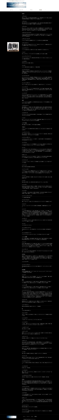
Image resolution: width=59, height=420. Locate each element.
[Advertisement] (13, 27)
